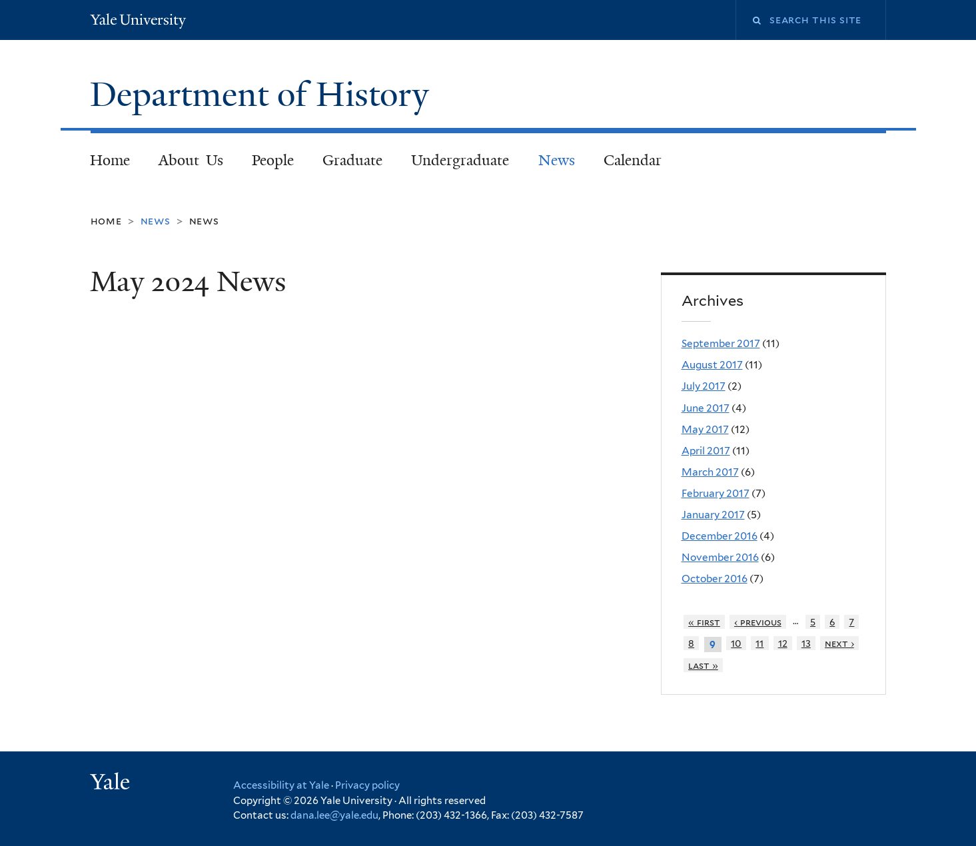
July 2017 (704, 386)
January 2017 (713, 514)
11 (759, 643)
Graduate (352, 160)
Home (110, 160)
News (556, 160)
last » (703, 665)
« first (704, 622)
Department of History (264, 95)
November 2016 (720, 557)
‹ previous (757, 622)
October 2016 (714, 578)
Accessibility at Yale (281, 785)
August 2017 (712, 364)
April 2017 (706, 450)
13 (806, 643)
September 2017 (721, 343)
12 (782, 643)
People (273, 160)
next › (839, 643)
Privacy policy (367, 785)
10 (736, 643)
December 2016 (719, 536)
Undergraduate (460, 160)
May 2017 (705, 429)
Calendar (633, 160)
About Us (191, 160)
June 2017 (706, 408)
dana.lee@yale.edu (334, 815)
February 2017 (715, 493)
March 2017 (710, 472)
